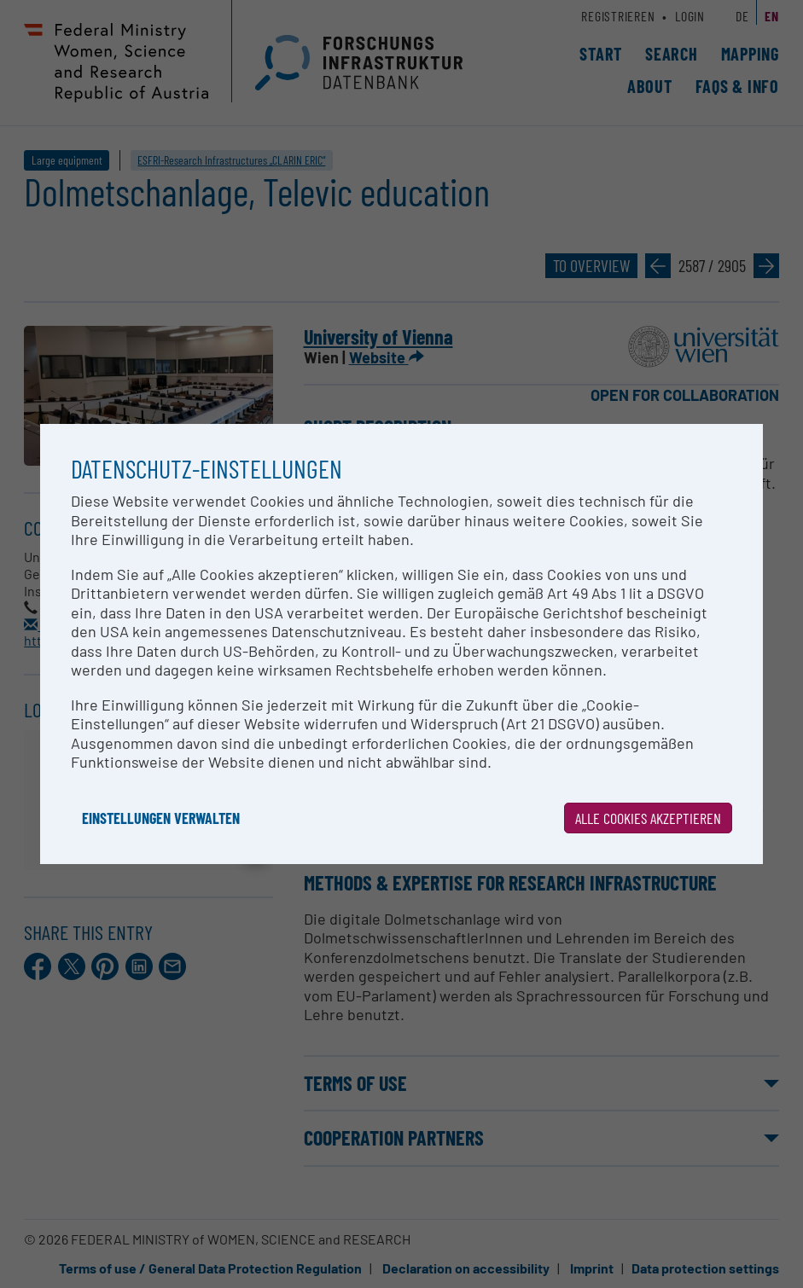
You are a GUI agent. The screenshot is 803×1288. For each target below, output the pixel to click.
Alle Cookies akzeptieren (648, 818)
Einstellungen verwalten (161, 818)
